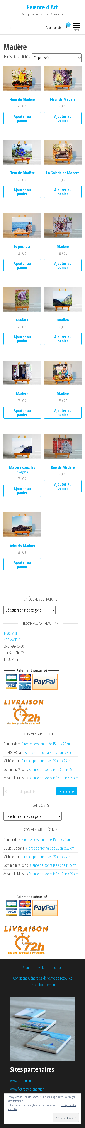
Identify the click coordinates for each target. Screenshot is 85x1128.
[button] (22, 78)
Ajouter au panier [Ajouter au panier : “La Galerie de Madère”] (62, 191)
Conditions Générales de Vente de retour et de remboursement (42, 981)
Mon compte (54, 27)
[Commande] (57, 57)
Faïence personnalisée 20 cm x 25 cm (49, 752)
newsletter (42, 967)
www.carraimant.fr (22, 1080)
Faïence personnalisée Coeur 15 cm (52, 769)
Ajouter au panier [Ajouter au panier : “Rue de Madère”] (62, 486)
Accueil (27, 967)
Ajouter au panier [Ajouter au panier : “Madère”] (62, 265)
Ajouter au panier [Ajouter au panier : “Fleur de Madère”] (22, 118)
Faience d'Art (42, 7)
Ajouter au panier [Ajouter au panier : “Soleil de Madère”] (22, 564)
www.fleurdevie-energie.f (27, 1089)
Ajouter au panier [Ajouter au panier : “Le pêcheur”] (22, 265)
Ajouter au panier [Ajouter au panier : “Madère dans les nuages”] (22, 490)
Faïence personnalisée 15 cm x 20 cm (46, 744)
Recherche (67, 791)
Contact (57, 967)
